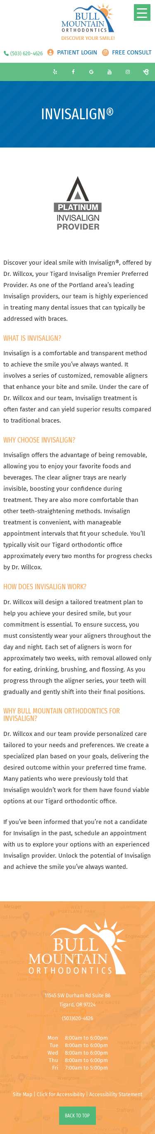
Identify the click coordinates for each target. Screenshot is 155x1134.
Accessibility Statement (115, 1094)
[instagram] (128, 72)
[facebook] (73, 72)
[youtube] (109, 72)
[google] (91, 72)
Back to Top (77, 1116)
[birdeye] (146, 72)
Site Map (22, 1094)
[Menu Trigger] (142, 12)
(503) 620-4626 (26, 54)
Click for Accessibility (61, 1094)
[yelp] (55, 72)
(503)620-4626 (77, 1018)
